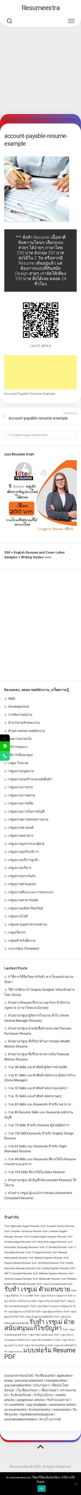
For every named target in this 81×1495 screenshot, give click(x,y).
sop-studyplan (37, 1405)
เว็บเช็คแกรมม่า (27, 1390)
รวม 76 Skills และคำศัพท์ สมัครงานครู (34, 1096)
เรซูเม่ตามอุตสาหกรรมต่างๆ (27, 924)
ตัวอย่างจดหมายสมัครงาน (26, 731)
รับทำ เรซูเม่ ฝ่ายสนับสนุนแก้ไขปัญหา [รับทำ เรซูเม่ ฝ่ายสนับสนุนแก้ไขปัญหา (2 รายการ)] (39, 1325)
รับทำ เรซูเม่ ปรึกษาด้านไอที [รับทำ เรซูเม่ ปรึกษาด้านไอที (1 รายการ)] (45, 1301)
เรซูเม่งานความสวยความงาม (28, 819)
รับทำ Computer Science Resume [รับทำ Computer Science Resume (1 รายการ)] (57, 1226)
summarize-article (62, 1405)
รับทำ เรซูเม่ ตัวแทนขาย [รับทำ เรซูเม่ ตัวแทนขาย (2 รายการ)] (37, 1289)
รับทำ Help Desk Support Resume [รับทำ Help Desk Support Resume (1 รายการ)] (48, 1241)
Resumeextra (40, 8)
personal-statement (29, 1380)
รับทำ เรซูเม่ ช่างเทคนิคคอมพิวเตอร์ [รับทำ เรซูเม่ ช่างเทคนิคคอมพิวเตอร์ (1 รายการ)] (54, 1284)
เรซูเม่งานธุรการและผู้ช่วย (26, 844)
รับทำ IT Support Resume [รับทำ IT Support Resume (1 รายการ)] (38, 1252)
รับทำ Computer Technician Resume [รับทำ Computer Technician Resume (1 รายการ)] (23, 1231)
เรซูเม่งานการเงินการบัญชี (26, 811)
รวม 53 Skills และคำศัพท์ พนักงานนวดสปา (38, 1088)
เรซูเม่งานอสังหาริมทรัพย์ (25, 908)
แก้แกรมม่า (41, 1385)
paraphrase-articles (31, 1400)
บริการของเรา (18, 747)
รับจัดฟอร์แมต (21, 1395)
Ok (41, 1488)
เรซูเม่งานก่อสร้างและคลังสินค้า (30, 779)
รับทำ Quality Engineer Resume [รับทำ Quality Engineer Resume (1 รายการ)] (52, 1268)
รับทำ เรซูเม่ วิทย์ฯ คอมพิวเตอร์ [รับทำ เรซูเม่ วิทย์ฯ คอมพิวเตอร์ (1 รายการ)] (37, 1334)
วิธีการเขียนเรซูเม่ (20, 755)
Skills (11, 698)
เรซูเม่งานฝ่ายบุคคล (22, 884)
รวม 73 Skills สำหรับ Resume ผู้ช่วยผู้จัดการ (38, 1125)
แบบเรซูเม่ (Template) (23, 948)
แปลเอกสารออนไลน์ (18, 1376)
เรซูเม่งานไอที (18, 916)
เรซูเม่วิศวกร (17, 932)
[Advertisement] (40, 71)
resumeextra (61, 1410)
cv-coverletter (14, 1405)
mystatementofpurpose (37, 1414)
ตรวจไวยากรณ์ (50, 1419)
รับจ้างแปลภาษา (58, 1400)
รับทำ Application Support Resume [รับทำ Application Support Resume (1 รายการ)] (22, 1226)
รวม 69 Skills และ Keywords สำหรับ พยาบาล (39, 1104)
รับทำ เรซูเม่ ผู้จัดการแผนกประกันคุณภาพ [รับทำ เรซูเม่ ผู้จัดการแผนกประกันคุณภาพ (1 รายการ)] (51, 1306)
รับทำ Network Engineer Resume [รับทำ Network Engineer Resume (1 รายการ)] (46, 1257)
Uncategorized (18, 706)
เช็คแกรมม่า (49, 1390)
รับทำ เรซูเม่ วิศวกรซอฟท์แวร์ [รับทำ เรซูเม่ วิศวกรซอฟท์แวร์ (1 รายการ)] (39, 1340)
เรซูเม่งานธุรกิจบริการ (23, 852)
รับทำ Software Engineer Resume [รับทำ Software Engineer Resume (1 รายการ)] (50, 1273)
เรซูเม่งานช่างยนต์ (20, 828)
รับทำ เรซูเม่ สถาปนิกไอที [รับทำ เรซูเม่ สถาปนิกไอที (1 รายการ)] (60, 1345)
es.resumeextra (15, 1410)
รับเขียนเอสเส (44, 1376)
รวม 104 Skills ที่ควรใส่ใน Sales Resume (36, 1172)
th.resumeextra (39, 1410)
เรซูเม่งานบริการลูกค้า (23, 860)
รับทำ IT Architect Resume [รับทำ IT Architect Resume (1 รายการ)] (53, 1247)
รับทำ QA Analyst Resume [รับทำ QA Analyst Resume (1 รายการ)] (45, 1263)
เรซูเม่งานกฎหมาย (21, 771)
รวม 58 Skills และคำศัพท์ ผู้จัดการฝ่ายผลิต (37, 1067)
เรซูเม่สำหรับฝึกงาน (21, 941)
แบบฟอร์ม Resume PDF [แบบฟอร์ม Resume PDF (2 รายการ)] (40, 1353)
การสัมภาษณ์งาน (20, 715)
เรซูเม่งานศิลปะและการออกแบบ (30, 892)
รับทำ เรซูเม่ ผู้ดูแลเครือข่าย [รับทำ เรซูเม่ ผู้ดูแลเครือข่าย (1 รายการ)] (49, 1311)
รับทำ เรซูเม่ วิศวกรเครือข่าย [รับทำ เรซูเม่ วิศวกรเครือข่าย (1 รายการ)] (32, 1345)
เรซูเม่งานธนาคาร (20, 836)
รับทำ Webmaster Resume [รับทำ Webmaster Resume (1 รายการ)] (46, 1278)
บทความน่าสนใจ (20, 739)
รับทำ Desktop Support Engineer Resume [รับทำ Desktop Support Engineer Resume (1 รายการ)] (45, 1236)
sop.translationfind (17, 1385)
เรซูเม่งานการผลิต (20, 803)
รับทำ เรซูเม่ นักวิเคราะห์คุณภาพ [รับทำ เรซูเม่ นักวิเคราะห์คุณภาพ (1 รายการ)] (50, 1295)
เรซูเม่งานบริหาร (19, 868)
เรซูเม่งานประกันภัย (22, 876)
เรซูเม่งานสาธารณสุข (23, 900)
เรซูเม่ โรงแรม (18, 763)
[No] (75, 1483)
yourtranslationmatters (20, 1419)
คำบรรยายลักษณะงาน (24, 723)
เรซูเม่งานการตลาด (21, 795)
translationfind (56, 1380)
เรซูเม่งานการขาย (20, 787)
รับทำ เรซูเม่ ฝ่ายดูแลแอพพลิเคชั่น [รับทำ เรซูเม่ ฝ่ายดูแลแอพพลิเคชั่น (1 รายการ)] (36, 1316)
